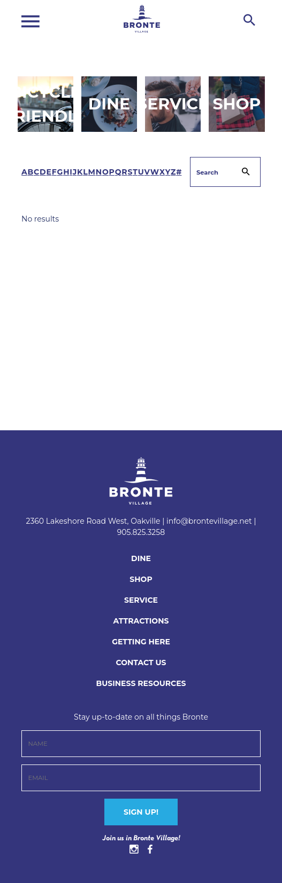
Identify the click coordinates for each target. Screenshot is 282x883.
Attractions (141, 621)
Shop (236, 103)
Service (173, 103)
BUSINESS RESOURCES (141, 683)
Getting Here (141, 642)
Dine (109, 103)
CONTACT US (141, 662)
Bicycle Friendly (45, 103)
